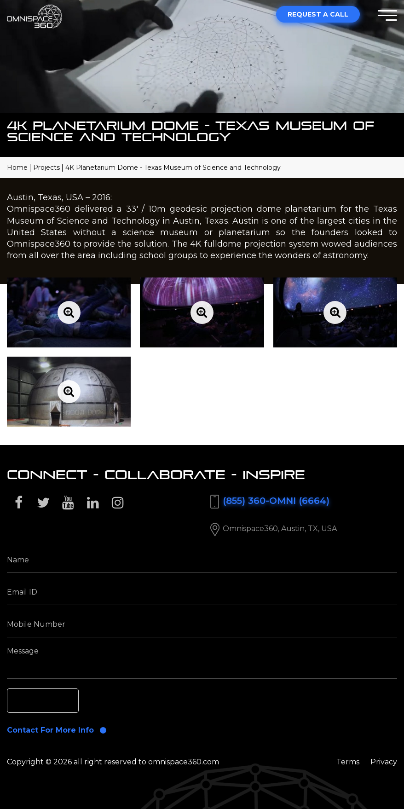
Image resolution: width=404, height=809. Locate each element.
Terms (347, 761)
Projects (46, 167)
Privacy (383, 761)
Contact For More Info (50, 730)
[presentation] (76, 702)
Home (17, 167)
